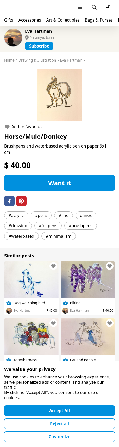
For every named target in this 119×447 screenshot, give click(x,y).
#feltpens (48, 226)
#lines (86, 215)
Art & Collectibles (63, 20)
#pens (41, 215)
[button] (59, 95)
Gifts (8, 20)
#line (63, 215)
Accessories (29, 20)
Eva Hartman (38, 31)
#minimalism (58, 236)
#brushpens (80, 226)
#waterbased (21, 236)
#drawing (18, 226)
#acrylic (16, 215)
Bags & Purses (99, 20)
